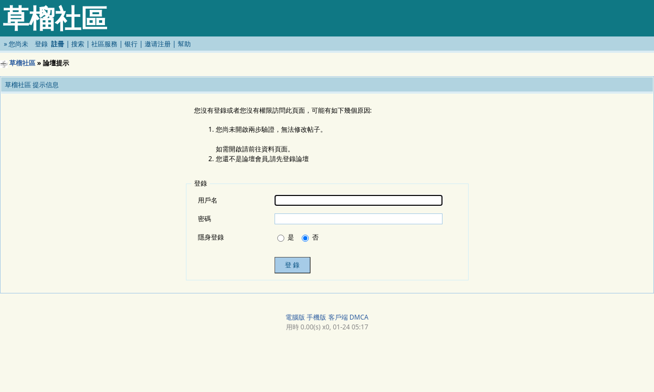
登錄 (41, 43)
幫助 (184, 43)
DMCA (359, 317)
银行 (131, 43)
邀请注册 (158, 43)
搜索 (77, 43)
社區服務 (104, 43)
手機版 (316, 317)
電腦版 (295, 317)
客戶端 (338, 317)
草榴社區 (22, 63)
